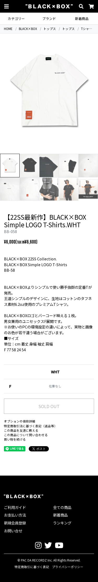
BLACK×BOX (28, 29)
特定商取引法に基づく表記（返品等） (30, 426)
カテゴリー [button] (16, 18)
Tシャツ (86, 29)
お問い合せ (13, 530)
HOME (8, 29)
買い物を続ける (15, 439)
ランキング (62, 523)
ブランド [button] (49, 18)
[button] (6, 6)
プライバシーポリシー (67, 567)
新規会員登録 (15, 523)
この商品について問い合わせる (26, 435)
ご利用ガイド (15, 507)
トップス (49, 29)
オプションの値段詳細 (19, 421)
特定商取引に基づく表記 (32, 567)
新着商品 (82, 18)
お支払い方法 (15, 515)
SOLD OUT (49, 406)
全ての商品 (62, 507)
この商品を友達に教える (21, 430)
